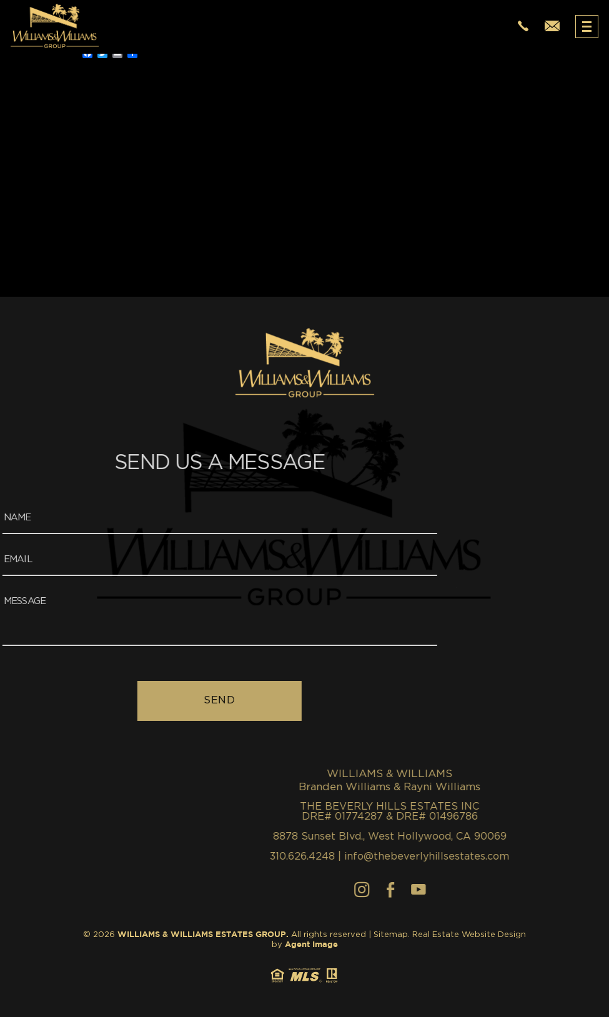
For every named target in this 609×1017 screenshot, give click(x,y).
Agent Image (311, 944)
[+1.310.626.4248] (523, 26)
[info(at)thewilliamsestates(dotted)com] (552, 26)
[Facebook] (565, 889)
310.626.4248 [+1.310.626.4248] (477, 856)
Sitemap (391, 935)
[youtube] (593, 889)
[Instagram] (537, 889)
